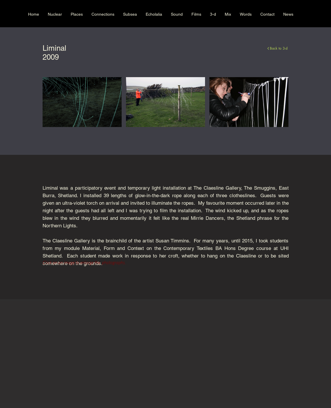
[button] (82, 102)
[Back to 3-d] (236, 48)
